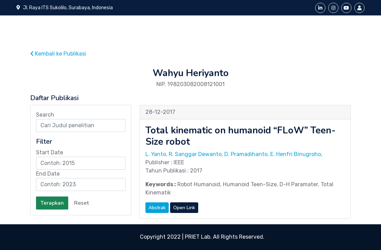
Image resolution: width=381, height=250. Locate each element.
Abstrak (157, 207)
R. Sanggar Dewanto (195, 154)
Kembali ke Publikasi (58, 53)
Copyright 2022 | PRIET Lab (175, 237)
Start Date (49, 152)
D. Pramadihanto (245, 154)
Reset (81, 203)
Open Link (184, 207)
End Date (48, 173)
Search (45, 114)
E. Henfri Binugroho (295, 154)
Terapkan (52, 203)
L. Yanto (155, 154)
